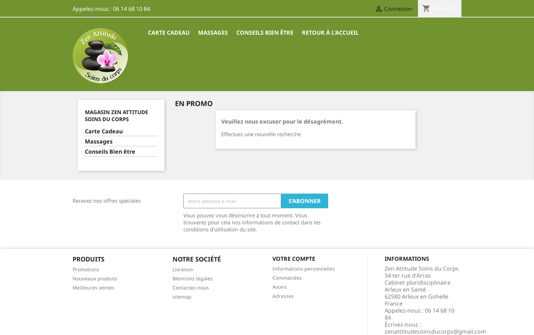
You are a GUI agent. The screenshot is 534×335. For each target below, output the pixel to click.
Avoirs (279, 287)
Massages (213, 32)
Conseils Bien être (264, 32)
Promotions (86, 269)
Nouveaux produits (95, 278)
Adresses (283, 296)
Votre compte (293, 259)
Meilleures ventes (93, 287)
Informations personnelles (303, 268)
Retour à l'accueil (330, 32)
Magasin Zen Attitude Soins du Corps (116, 116)
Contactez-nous (191, 287)
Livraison (183, 269)
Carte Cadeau (169, 32)
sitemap (182, 296)
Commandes (287, 277)
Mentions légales (193, 278)
